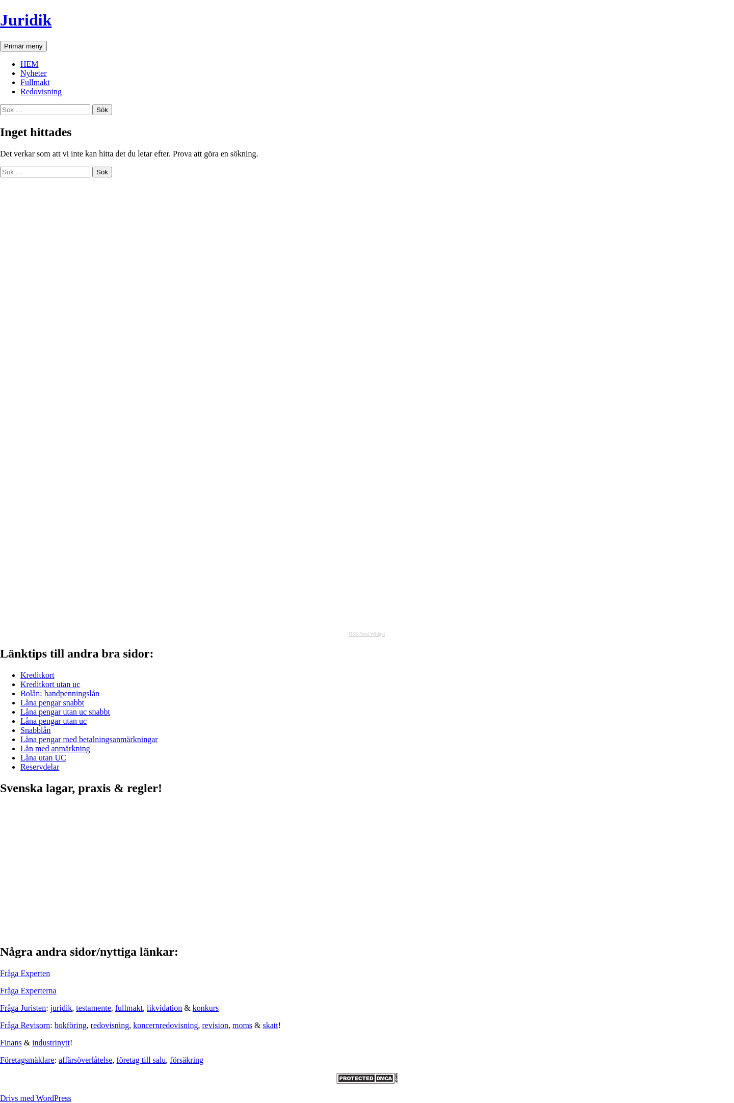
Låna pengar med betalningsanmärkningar (89, 739)
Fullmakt (35, 82)
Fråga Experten (25, 973)
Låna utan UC (43, 757)
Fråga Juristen (23, 1008)
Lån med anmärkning (55, 748)
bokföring (71, 1025)
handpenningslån (71, 693)
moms (242, 1025)
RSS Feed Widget (367, 634)
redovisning (110, 1025)
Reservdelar (39, 767)
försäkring (186, 1060)
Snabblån (35, 730)
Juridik (25, 20)
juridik (61, 1008)
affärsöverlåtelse (85, 1060)
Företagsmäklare (27, 1060)
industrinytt (51, 1042)
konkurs (206, 1008)
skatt (270, 1025)
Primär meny (23, 46)
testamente (93, 1008)
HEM (29, 64)
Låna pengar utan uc (53, 721)
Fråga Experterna (28, 990)
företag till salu (141, 1060)
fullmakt (129, 1008)
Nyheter (33, 73)
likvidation (164, 1008)
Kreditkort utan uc (50, 684)
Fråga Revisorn (25, 1025)
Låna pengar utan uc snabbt (65, 711)
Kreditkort (37, 675)
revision (215, 1025)
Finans (11, 1042)
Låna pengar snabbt (52, 702)
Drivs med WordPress (35, 1098)
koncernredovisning (165, 1025)
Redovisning (41, 91)
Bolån (30, 693)
